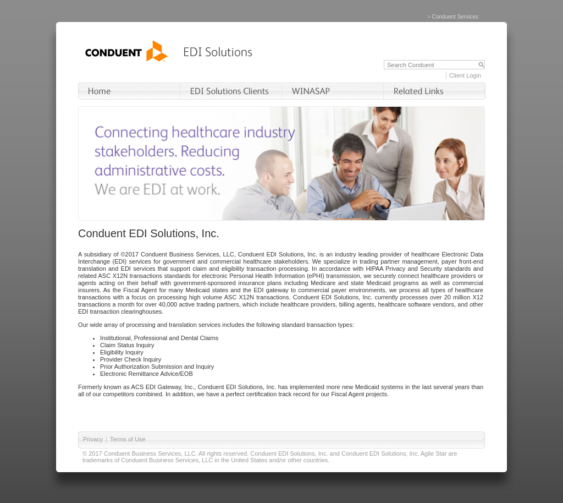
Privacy (93, 439)
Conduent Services (455, 17)
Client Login (465, 75)
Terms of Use (128, 439)
